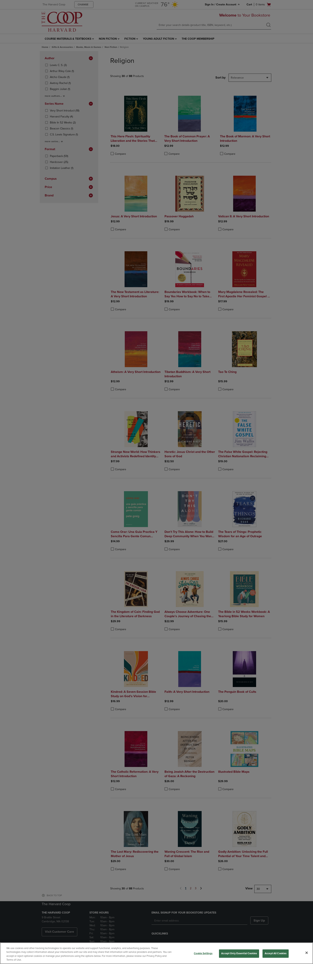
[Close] (306, 952)
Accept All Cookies (275, 953)
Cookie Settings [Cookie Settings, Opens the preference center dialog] (203, 953)
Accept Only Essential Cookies (239, 953)
